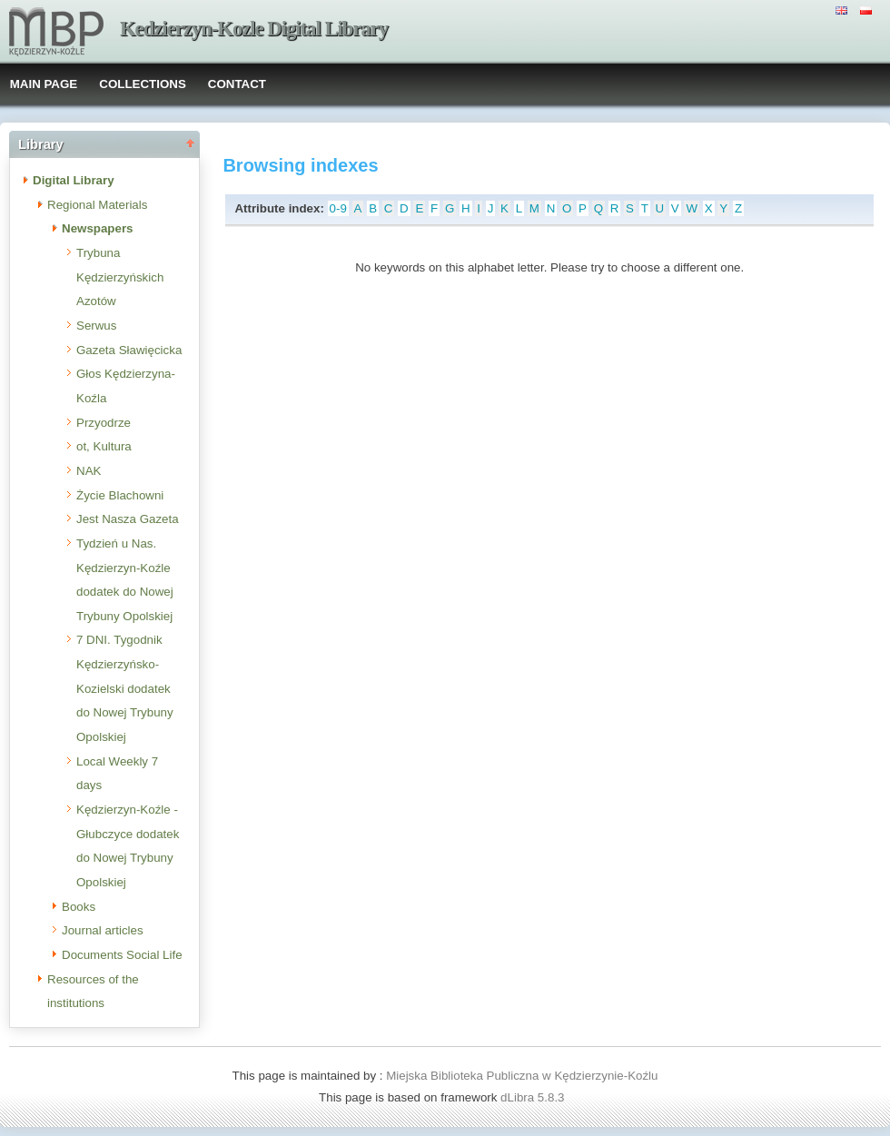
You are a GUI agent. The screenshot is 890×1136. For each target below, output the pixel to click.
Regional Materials (97, 205)
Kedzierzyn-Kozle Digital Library (254, 28)
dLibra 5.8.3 (534, 1097)
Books (78, 907)
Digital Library (73, 180)
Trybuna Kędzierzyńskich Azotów (119, 277)
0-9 (338, 208)
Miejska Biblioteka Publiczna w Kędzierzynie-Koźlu (522, 1075)
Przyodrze (103, 423)
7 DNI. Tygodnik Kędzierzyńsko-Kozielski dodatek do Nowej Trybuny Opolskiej (124, 688)
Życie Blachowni (119, 495)
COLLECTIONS (142, 84)
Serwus (96, 325)
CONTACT (237, 84)
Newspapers (98, 228)
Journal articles (102, 930)
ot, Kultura (104, 446)
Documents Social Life (122, 955)
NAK (88, 471)
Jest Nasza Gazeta (127, 519)
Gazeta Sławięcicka (129, 350)
